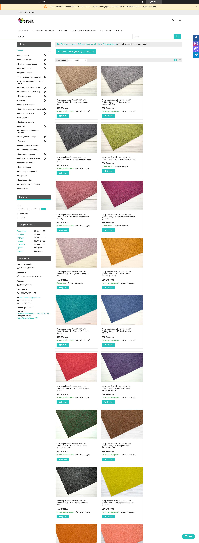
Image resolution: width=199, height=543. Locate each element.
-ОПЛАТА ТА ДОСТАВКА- (43, 30)
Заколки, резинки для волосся (31, 109)
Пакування (22, 176)
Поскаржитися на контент (99, 540)
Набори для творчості (27, 171)
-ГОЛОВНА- (23, 30)
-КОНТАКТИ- (105, 30)
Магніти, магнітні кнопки (28, 145)
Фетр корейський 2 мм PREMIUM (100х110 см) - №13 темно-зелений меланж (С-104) (72, 331)
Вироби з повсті (24, 167)
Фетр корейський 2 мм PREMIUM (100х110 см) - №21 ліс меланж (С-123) (157, 445)
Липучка (21, 100)
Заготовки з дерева (26, 154)
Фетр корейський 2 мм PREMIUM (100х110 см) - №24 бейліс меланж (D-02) (158, 503)
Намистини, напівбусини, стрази (28, 131)
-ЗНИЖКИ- (62, 30)
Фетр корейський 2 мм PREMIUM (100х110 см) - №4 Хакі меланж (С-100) (71, 159)
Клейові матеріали (26, 122)
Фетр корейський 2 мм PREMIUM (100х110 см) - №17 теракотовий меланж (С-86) (114, 388)
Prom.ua (111, 536)
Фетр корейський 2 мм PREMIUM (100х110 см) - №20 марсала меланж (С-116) (116, 445)
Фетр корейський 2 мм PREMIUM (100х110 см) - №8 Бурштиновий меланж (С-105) (114, 216)
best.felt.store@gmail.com (30, 298)
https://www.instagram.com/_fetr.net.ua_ (34, 313)
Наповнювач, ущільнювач (28, 150)
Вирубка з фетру (25, 68)
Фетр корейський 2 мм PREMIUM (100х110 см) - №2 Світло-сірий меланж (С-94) (114, 102)
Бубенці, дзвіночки (26, 163)
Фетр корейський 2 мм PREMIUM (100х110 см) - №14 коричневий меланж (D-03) (114, 331)
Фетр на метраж (25, 60)
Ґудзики (21, 126)
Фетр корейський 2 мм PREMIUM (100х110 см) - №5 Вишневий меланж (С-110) (114, 159)
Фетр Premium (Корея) (107, 44)
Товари (20, 50)
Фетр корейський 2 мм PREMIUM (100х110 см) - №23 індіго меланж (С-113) (114, 503)
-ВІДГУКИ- (119, 30)
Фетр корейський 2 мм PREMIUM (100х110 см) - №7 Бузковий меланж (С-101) (72, 216)
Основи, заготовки (26, 113)
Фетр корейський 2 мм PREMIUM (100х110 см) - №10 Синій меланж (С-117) (71, 274)
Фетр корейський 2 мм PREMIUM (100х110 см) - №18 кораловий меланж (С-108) (157, 388)
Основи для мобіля (26, 105)
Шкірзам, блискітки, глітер (29, 87)
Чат (188, 536)
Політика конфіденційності (118, 540)
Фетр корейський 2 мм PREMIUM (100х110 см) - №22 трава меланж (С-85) (71, 503)
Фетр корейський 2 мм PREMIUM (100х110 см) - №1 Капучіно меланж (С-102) (72, 102)
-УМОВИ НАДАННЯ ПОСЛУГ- (83, 30)
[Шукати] (177, 36)
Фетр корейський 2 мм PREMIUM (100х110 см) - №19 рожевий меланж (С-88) (73, 445)
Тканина (21, 141)
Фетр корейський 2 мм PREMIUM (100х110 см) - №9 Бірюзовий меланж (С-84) (157, 216)
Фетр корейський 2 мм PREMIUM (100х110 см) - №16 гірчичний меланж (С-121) (71, 388)
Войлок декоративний (87, 44)
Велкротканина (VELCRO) (29, 92)
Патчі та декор (24, 96)
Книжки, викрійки (25, 180)
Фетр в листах (24, 55)
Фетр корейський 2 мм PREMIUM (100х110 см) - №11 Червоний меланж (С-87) (114, 274)
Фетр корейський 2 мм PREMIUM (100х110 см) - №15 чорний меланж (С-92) (158, 331)
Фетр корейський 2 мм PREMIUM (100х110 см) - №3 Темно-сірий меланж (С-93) (157, 102)
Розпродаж (23, 189)
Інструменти (23, 118)
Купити (64, 116)
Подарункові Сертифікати (29, 184)
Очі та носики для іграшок (29, 158)
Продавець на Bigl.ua (99, 538)
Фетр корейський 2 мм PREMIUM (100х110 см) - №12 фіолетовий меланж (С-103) (157, 274)
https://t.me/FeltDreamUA (28, 318)
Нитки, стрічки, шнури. (27, 137)
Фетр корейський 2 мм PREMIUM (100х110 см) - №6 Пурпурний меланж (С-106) (157, 159)
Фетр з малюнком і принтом (29, 77)
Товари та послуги (68, 44)
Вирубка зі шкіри (25, 73)
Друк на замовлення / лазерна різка (31, 82)
